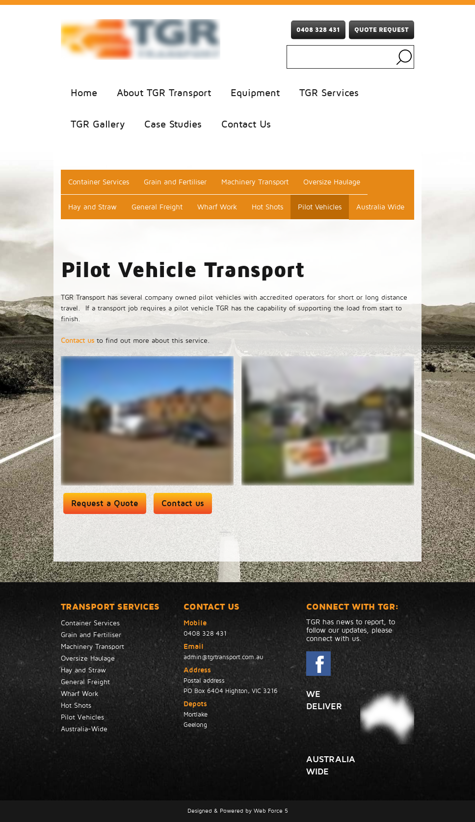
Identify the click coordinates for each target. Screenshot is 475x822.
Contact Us (246, 124)
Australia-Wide (84, 729)
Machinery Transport (255, 182)
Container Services (98, 182)
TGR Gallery (98, 124)
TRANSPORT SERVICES (110, 607)
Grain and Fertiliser (175, 182)
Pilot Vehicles (320, 207)
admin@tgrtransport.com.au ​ (224, 657)
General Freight (157, 207)
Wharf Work (217, 207)
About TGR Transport (164, 93)
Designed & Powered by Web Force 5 (237, 811)
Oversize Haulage (331, 182)
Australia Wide (380, 207)
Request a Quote (104, 503)
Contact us (77, 340)
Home (84, 93)
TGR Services (329, 93)
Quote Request (381, 29)
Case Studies (173, 124)
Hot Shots (267, 207)
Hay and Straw (92, 207)
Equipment (255, 93)
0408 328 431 (318, 29)
